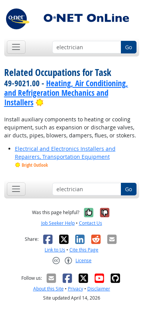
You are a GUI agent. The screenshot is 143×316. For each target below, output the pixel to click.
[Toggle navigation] (16, 47)
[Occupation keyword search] (86, 47)
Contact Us (90, 223)
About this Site (48, 288)
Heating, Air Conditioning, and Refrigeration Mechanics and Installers (66, 93)
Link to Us (55, 250)
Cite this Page (83, 250)
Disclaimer (98, 288)
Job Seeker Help (58, 223)
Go (128, 47)
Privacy (75, 288)
